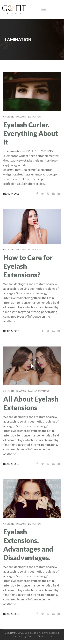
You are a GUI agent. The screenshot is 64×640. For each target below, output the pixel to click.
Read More (11, 193)
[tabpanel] (32, 226)
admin (22, 116)
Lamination (34, 116)
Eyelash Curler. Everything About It (30, 133)
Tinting (45, 391)
